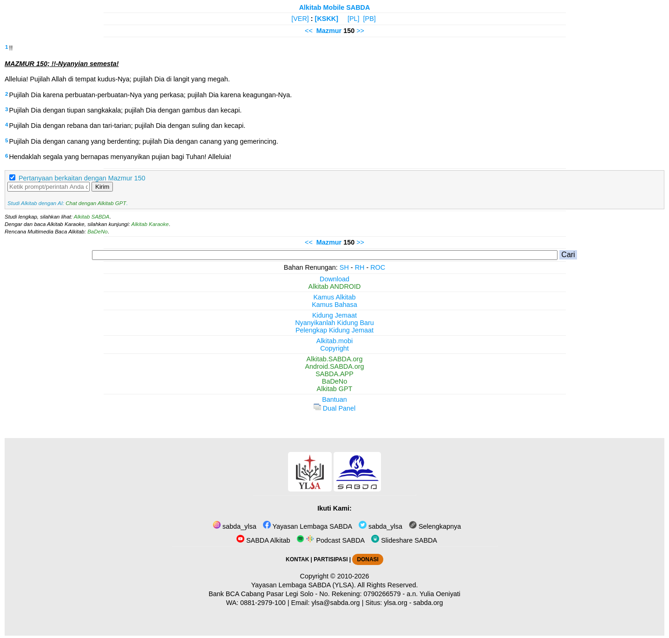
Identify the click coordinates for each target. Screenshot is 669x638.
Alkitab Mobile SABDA (334, 7)
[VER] (300, 18)
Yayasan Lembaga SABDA (307, 526)
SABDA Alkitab (263, 540)
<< (309, 30)
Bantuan (334, 399)
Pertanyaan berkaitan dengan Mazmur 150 (82, 178)
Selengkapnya (435, 526)
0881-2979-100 (263, 602)
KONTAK (297, 559)
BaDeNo (97, 231)
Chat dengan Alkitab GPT (96, 203)
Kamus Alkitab (334, 297)
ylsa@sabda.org (335, 602)
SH (344, 267)
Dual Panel (334, 408)
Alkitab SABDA (92, 216)
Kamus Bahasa (334, 304)
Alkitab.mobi (334, 341)
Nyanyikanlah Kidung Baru (334, 322)
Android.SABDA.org (334, 366)
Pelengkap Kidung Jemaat (334, 330)
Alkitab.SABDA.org (335, 359)
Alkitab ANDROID (334, 286)
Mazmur (328, 30)
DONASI (367, 559)
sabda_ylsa (234, 526)
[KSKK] (326, 18)
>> (360, 30)
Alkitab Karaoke (150, 224)
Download (334, 279)
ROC (377, 267)
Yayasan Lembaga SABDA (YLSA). (303, 585)
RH (360, 267)
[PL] (354, 18)
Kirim (102, 186)
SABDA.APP (334, 374)
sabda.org (428, 602)
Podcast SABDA (330, 540)
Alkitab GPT (335, 388)
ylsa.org (395, 602)
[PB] (369, 18)
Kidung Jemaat (334, 315)
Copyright (334, 348)
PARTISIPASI (331, 559)
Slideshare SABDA (404, 540)
